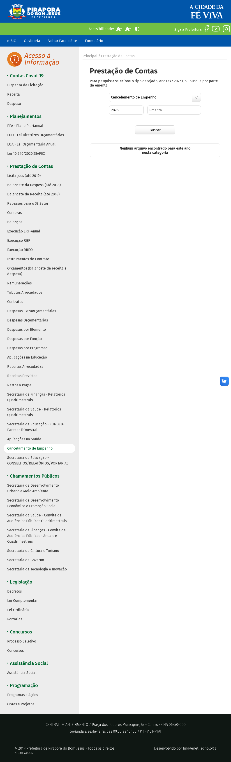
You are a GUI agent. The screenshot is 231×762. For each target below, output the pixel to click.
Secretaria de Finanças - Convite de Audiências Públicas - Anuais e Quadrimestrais (36, 536)
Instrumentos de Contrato (28, 259)
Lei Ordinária (18, 610)
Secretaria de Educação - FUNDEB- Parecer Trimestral (35, 427)
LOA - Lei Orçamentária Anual (31, 144)
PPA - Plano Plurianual (25, 126)
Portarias (14, 619)
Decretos (14, 591)
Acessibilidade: (101, 29)
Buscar (155, 130)
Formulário (94, 41)
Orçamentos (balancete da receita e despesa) (37, 271)
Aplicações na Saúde (24, 439)
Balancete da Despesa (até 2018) (34, 185)
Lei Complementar (22, 600)
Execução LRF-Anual (23, 231)
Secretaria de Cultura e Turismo (33, 551)
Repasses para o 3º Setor (27, 203)
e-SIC (11, 41)
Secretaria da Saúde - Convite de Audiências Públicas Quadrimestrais (37, 518)
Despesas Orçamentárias (27, 320)
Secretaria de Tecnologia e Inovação (37, 569)
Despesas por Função (24, 339)
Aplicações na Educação (27, 357)
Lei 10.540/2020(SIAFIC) (26, 153)
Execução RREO (20, 250)
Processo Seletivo (21, 641)
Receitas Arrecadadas (25, 366)
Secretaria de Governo (25, 560)
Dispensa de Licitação (25, 85)
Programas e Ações (22, 695)
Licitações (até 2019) (24, 176)
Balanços (14, 222)
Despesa (14, 103)
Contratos (15, 302)
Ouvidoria (32, 41)
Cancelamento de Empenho (30, 448)
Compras (14, 213)
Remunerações (19, 283)
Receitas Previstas (22, 376)
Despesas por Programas (27, 348)
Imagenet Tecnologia (200, 748)
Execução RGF (18, 240)
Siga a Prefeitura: (188, 29)
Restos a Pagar (19, 385)
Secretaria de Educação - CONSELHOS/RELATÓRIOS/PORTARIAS (38, 460)
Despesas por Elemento (26, 329)
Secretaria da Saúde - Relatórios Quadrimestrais (34, 412)
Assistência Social (22, 673)
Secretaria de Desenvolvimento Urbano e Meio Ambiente (33, 488)
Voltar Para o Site (62, 41)
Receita (13, 94)
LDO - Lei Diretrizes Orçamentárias (35, 135)
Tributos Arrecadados (24, 292)
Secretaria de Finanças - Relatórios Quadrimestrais (36, 397)
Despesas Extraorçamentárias (31, 311)
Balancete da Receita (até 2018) (33, 194)
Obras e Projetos (20, 704)
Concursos (15, 650)
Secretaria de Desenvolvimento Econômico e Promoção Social (33, 503)
